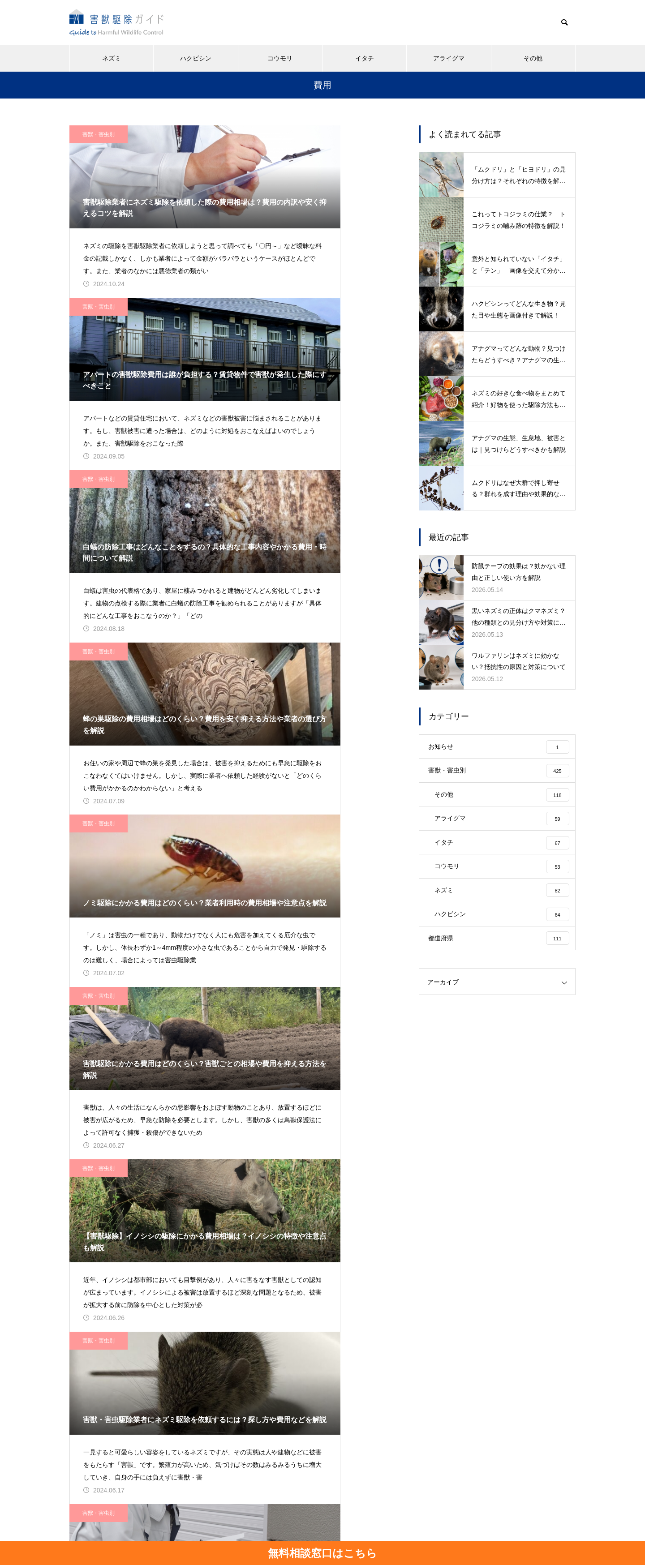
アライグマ (448, 58)
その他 (533, 58)
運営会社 (262, 1524)
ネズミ (111, 58)
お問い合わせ (376, 1524)
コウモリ (279, 58)
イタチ (364, 58)
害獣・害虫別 (98, 134)
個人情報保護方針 (316, 1524)
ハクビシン (195, 58)
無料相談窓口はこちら (322, 1553)
